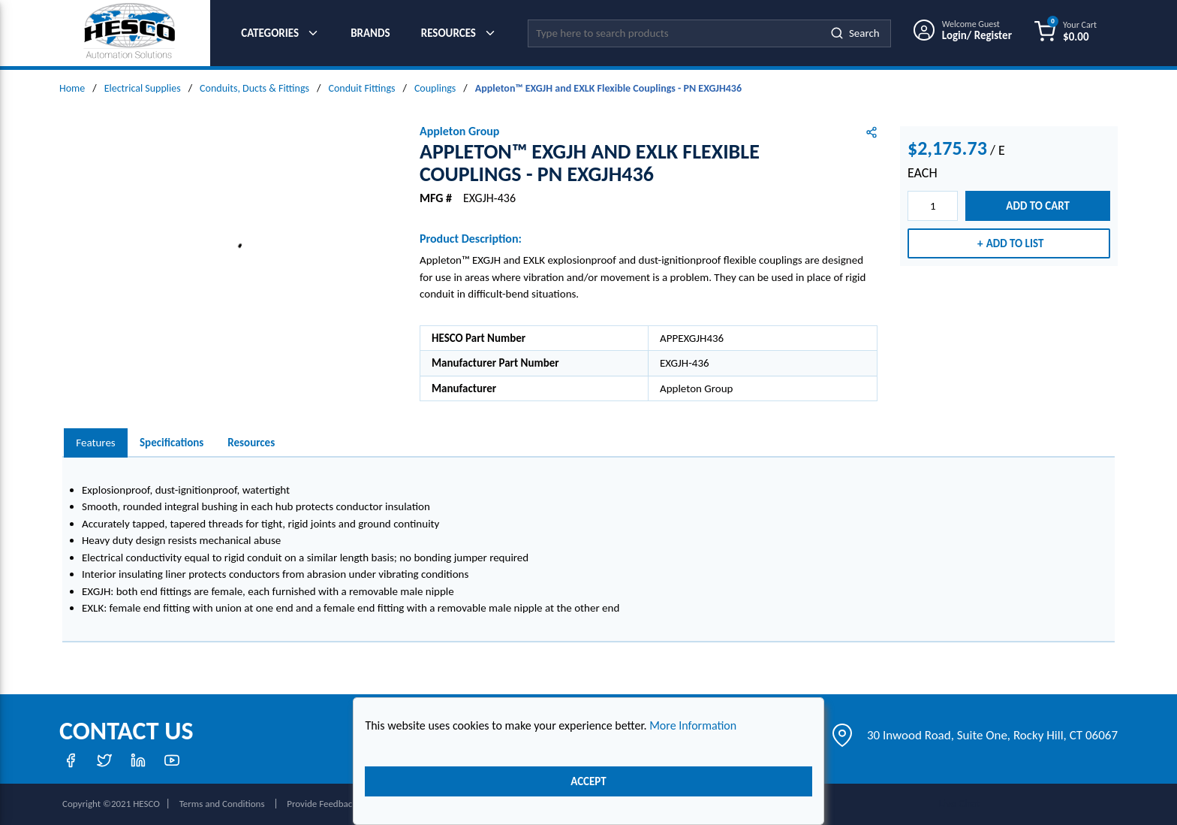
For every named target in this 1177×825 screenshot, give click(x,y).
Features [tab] (95, 442)
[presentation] (96, 443)
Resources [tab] (251, 442)
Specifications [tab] (171, 442)
